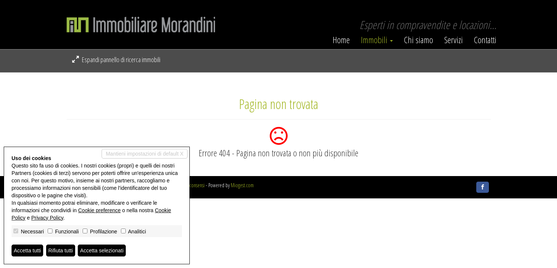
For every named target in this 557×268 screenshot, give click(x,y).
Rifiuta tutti (60, 250)
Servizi (453, 40)
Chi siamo (418, 40)
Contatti (485, 40)
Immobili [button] (377, 40)
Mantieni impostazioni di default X (144, 154)
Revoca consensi (190, 185)
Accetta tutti (27, 250)
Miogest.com (242, 185)
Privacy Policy (47, 218)
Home (341, 40)
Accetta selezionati (102, 250)
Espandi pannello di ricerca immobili (116, 59)
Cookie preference (99, 210)
